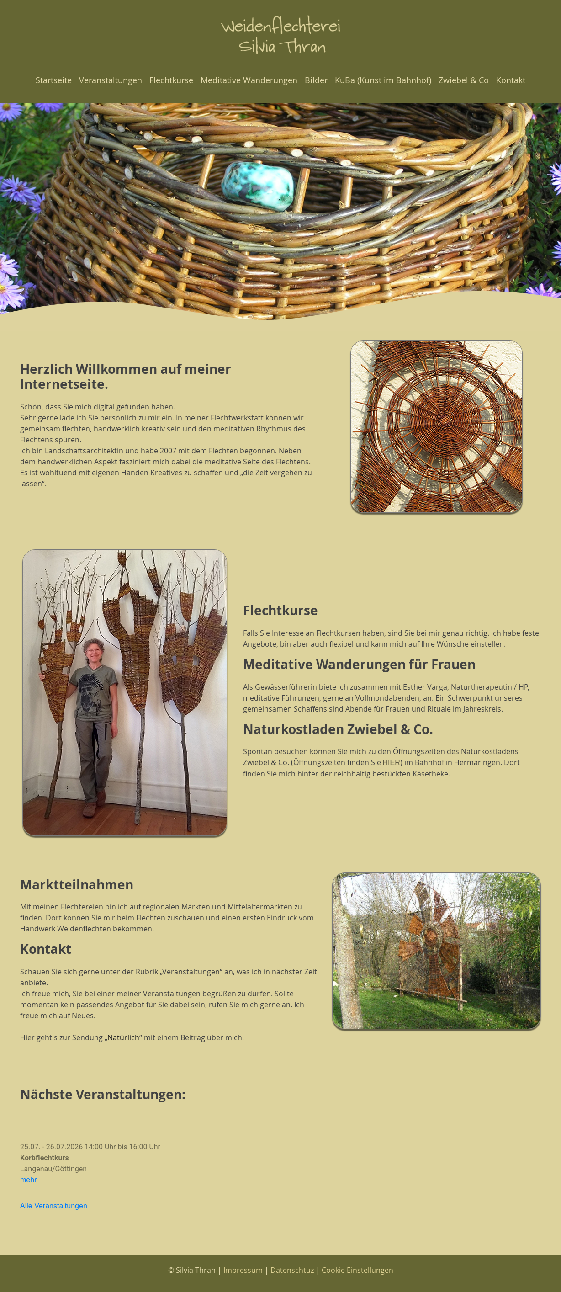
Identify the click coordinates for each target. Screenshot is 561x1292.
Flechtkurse (171, 79)
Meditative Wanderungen (249, 79)
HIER (391, 762)
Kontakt (510, 79)
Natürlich (123, 1037)
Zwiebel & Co (464, 79)
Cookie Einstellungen (357, 1270)
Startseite (54, 79)
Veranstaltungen (110, 79)
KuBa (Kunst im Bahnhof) (383, 79)
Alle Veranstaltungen (53, 1206)
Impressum (243, 1270)
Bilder (316, 79)
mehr (28, 1180)
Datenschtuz (292, 1270)
